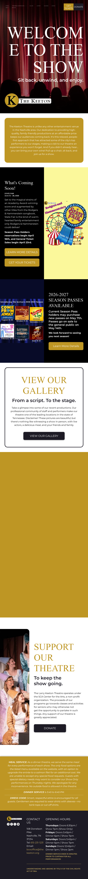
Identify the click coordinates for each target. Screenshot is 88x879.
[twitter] (15, 824)
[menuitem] (9, 6)
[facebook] (11, 824)
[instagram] (8, 824)
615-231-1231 (37, 842)
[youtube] (18, 824)
